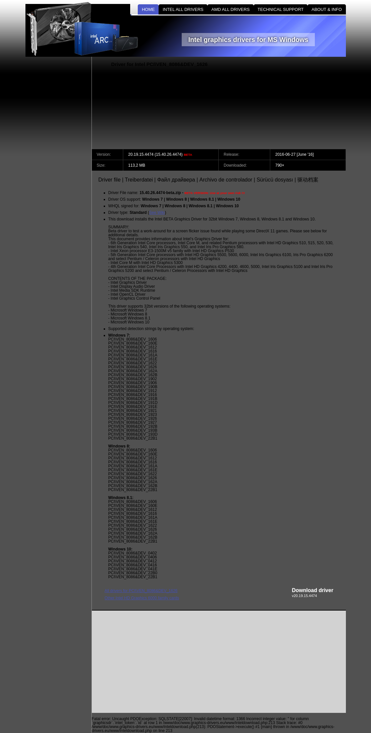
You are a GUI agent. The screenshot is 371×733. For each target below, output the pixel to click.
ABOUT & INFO (327, 9)
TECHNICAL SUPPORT (281, 9)
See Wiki (157, 212)
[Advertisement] (290, 103)
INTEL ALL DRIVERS (183, 9)
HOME (148, 9)
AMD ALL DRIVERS (230, 9)
